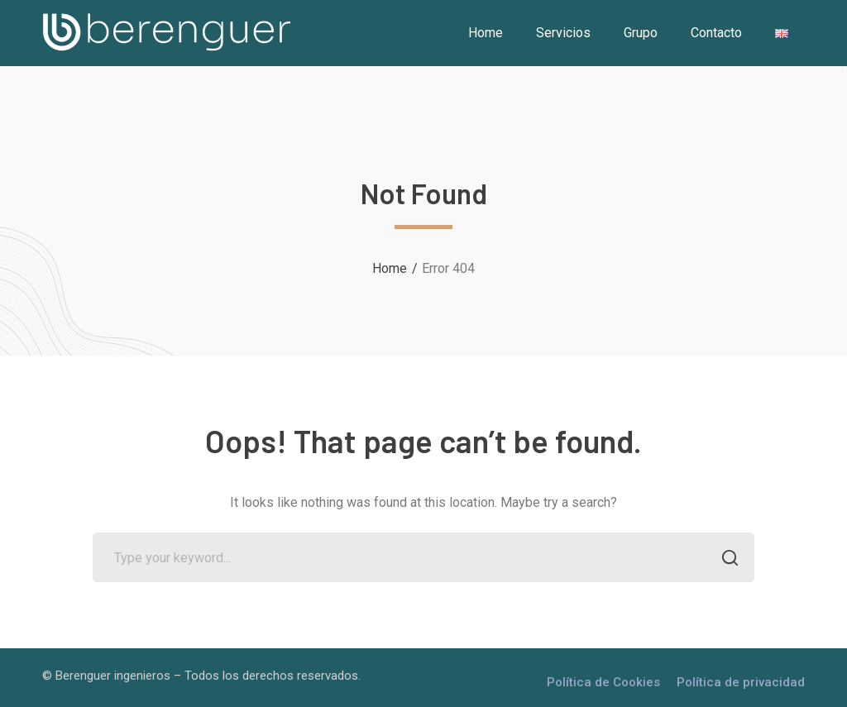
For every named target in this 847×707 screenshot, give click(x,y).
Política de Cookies (603, 682)
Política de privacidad (741, 682)
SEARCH (725, 559)
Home (389, 268)
